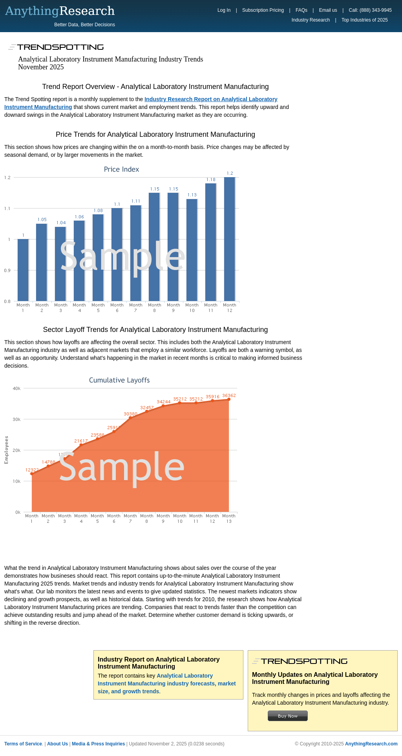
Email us (328, 10)
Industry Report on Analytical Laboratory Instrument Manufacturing (159, 663)
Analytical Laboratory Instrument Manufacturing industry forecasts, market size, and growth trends (167, 683)
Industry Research (311, 20)
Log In (223, 10)
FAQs (301, 10)
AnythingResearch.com (371, 744)
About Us (57, 744)
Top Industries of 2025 (365, 20)
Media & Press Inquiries (98, 744)
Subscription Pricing (263, 10)
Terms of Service (23, 744)
